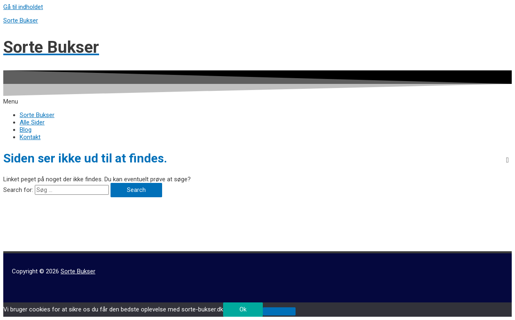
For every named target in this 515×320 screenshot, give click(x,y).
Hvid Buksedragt (25, 233)
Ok (242, 309)
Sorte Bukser (20, 20)
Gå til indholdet (23, 7)
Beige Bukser (20, 225)
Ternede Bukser (24, 247)
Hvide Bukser (20, 240)
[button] (257, 101)
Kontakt (30, 137)
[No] (279, 311)
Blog (26, 129)
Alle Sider (32, 122)
